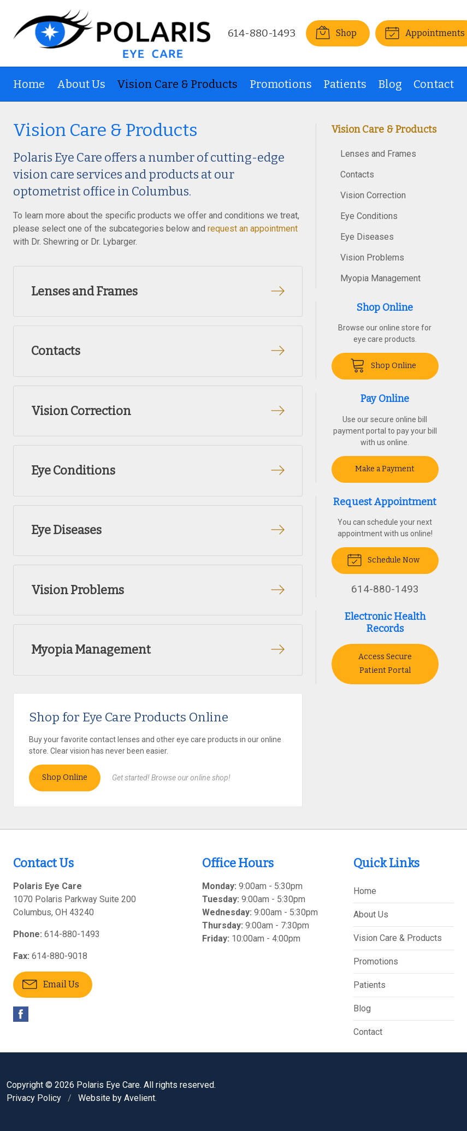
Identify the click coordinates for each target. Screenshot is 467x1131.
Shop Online (64, 778)
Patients (344, 84)
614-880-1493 (261, 33)
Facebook (20, 1014)
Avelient (139, 1098)
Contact (433, 84)
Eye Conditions (369, 216)
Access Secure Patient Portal (385, 663)
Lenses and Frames (378, 154)
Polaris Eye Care (108, 1085)
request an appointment (253, 228)
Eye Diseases (367, 237)
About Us (81, 84)
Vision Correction (373, 195)
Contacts (357, 174)
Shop (336, 32)
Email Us (50, 983)
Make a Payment (385, 468)
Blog (390, 84)
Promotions (281, 84)
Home (29, 84)
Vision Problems (372, 257)
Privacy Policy (34, 1098)
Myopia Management (380, 278)
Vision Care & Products (177, 84)
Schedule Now (383, 559)
